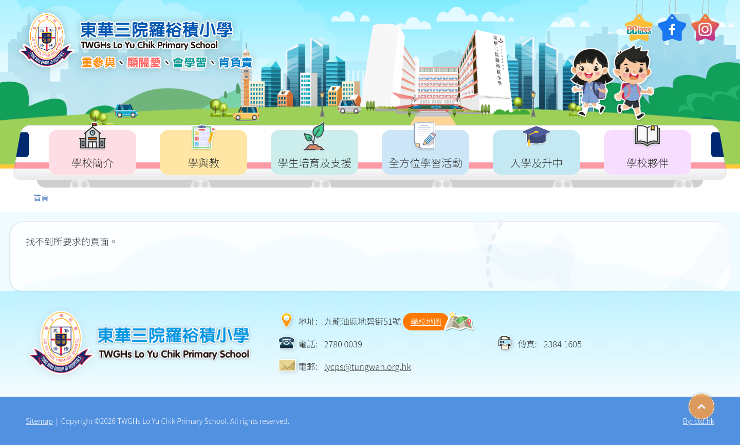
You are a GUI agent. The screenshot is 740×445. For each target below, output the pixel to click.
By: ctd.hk (698, 421)
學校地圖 (426, 321)
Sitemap (39, 421)
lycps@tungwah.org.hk (367, 366)
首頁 (41, 197)
